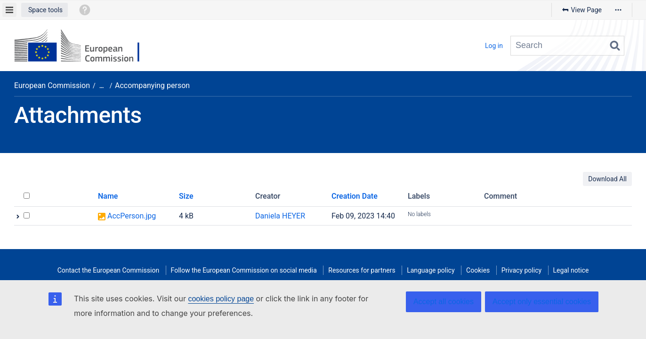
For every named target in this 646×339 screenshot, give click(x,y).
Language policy (430, 270)
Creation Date (354, 196)
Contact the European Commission (108, 270)
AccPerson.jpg (131, 215)
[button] (44, 10)
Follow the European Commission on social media (244, 270)
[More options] (618, 10)
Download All (607, 179)
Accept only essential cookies (542, 302)
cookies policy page (221, 299)
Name (108, 196)
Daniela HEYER (280, 215)
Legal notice (571, 270)
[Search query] (567, 46)
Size (186, 196)
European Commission (52, 85)
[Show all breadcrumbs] (102, 86)
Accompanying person (152, 85)
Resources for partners (361, 270)
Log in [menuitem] (494, 45)
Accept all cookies (443, 302)
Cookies (478, 270)
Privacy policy (521, 270)
